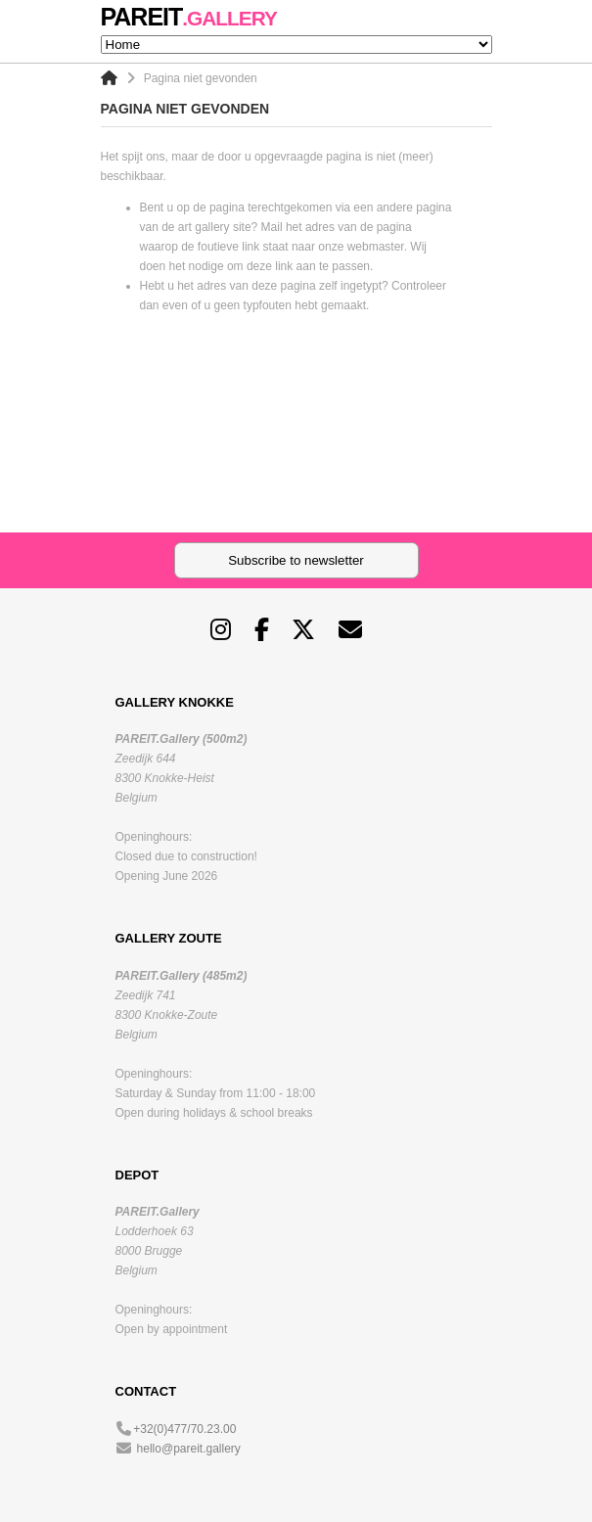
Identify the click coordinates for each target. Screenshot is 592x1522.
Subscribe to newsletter (296, 560)
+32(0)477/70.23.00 (184, 1429)
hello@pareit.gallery (189, 1448)
